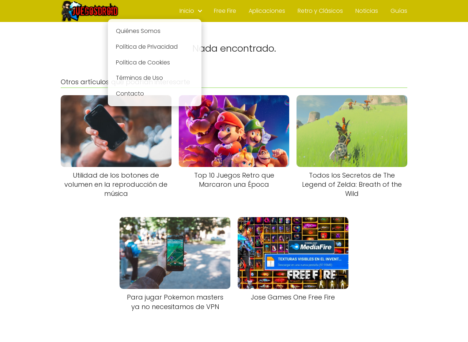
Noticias (366, 11)
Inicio (187, 11)
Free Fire (225, 11)
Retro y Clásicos (320, 11)
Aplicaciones (267, 11)
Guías (398, 11)
